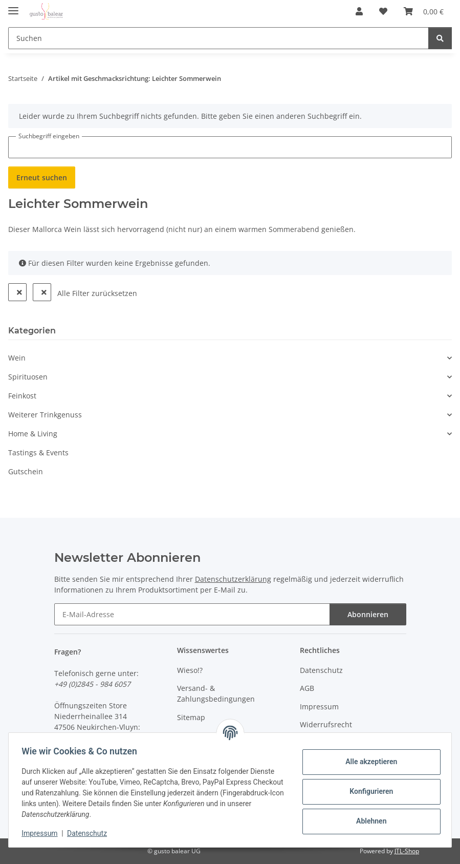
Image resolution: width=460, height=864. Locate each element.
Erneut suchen (41, 177)
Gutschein (25, 471)
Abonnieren (367, 614)
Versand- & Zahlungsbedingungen (216, 693)
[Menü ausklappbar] (13, 6)
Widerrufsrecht (326, 724)
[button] (359, 11)
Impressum (43, 833)
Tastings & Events (38, 452)
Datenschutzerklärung (233, 579)
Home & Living (32, 433)
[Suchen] (440, 38)
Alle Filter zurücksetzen (97, 293)
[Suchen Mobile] (218, 38)
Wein (17, 358)
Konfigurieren (367, 791)
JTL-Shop (407, 851)
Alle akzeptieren (367, 761)
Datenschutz (91, 833)
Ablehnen (368, 821)
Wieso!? (190, 670)
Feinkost (22, 396)
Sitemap (191, 717)
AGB (307, 688)
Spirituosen (28, 377)
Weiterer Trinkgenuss (45, 414)
